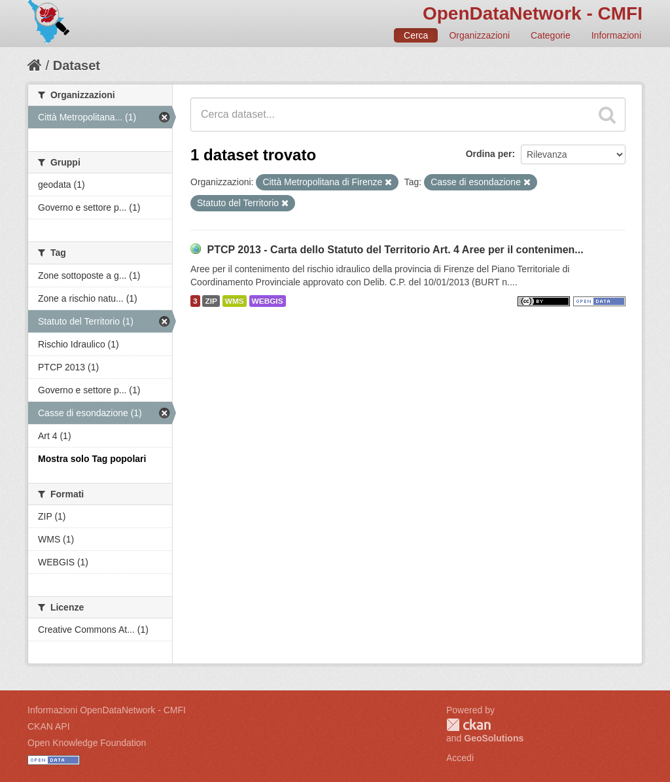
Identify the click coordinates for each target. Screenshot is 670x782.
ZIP (211, 301)
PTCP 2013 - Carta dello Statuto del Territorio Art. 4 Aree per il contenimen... (395, 249)
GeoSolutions (493, 738)
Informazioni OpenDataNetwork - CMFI (106, 710)
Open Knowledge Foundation (86, 743)
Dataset (76, 65)
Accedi (460, 758)
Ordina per (489, 154)
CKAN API (48, 726)
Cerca (416, 35)
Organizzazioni (479, 35)
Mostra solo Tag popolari (92, 458)
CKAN (468, 725)
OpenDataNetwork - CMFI (533, 13)
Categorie (551, 35)
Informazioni (616, 35)
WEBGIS (267, 301)
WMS (234, 301)
